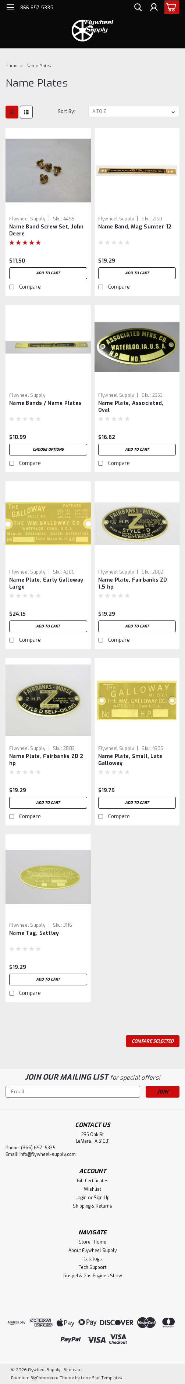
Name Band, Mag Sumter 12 (135, 226)
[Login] (153, 8)
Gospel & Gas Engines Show (92, 1276)
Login (80, 1198)
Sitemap (72, 1370)
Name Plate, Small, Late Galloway (130, 760)
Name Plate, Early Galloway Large (46, 583)
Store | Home (92, 1242)
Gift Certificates (92, 1181)
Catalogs (92, 1259)
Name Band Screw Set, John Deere (46, 230)
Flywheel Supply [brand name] (27, 219)
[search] (137, 8)
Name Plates (38, 66)
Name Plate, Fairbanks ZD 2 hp (46, 760)
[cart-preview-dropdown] (170, 7)
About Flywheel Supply (92, 1250)
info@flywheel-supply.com (47, 1154)
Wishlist (92, 1189)
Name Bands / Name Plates (45, 403)
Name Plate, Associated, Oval (131, 407)
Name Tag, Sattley (34, 933)
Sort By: (66, 111)
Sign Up (102, 1198)
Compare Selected (153, 1041)
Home (12, 66)
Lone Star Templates (101, 1378)
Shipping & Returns (92, 1206)
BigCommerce (44, 1378)
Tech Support (92, 1267)
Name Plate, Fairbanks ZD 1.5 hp (132, 583)
